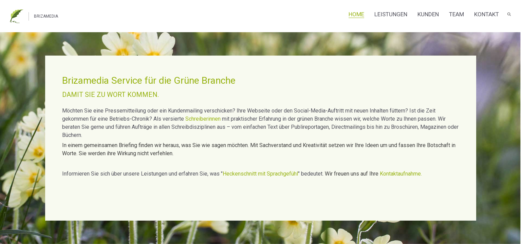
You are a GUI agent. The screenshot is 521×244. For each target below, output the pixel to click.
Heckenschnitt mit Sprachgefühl (260, 173)
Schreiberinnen (203, 119)
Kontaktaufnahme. (401, 173)
